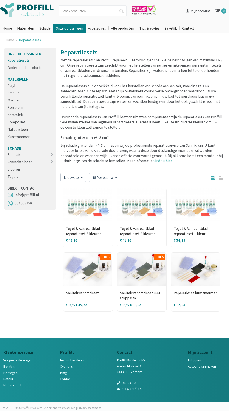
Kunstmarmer (18, 136)
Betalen (9, 366)
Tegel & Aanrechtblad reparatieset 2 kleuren (137, 231)
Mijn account (12, 385)
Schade (45, 28)
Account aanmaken (202, 366)
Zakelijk (170, 28)
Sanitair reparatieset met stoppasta (140, 295)
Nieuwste (73, 177)
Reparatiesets (18, 60)
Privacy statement (89, 408)
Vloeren (14, 169)
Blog (63, 373)
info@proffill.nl (23, 194)
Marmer (14, 100)
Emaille (14, 92)
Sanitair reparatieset (82, 292)
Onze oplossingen (69, 28)
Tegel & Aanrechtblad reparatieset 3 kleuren (83, 231)
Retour (8, 379)
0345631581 (21, 203)
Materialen (25, 28)
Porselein (15, 107)
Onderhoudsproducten (26, 67)
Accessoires (97, 28)
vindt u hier (162, 160)
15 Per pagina (105, 177)
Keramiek (15, 114)
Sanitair (14, 154)
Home (7, 28)
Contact (188, 28)
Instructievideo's (72, 360)
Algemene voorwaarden (59, 408)
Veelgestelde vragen (17, 360)
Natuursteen (18, 129)
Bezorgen (10, 373)
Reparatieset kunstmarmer (195, 292)
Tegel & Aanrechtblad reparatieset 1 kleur (191, 231)
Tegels (13, 176)
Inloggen (194, 360)
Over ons (66, 366)
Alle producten (122, 28)
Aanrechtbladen (20, 161)
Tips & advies (149, 28)
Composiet (16, 122)
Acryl (11, 85)
